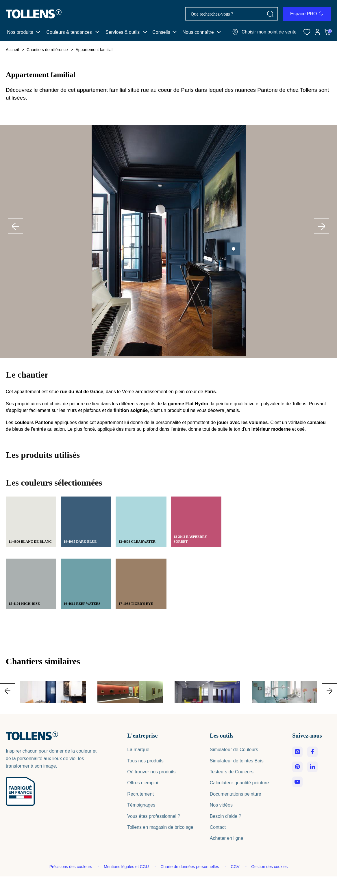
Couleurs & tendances (69, 32)
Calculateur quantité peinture (239, 782)
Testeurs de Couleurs (231, 771)
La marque (138, 749)
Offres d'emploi (142, 782)
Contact (218, 827)
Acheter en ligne (226, 838)
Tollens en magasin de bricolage (160, 827)
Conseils (161, 32)
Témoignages (141, 805)
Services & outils (122, 32)
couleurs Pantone (33, 422)
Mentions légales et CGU (127, 866)
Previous (15, 226)
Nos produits (20, 32)
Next (321, 226)
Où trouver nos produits (151, 771)
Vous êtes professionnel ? (153, 816)
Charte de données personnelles (190, 866)
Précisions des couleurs (71, 866)
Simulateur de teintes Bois (237, 760)
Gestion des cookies (269, 866)
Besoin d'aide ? (225, 816)
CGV (235, 866)
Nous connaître (198, 32)
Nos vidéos (221, 805)
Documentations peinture (235, 794)
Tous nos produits (145, 760)
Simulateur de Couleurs (234, 749)
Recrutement (140, 794)
